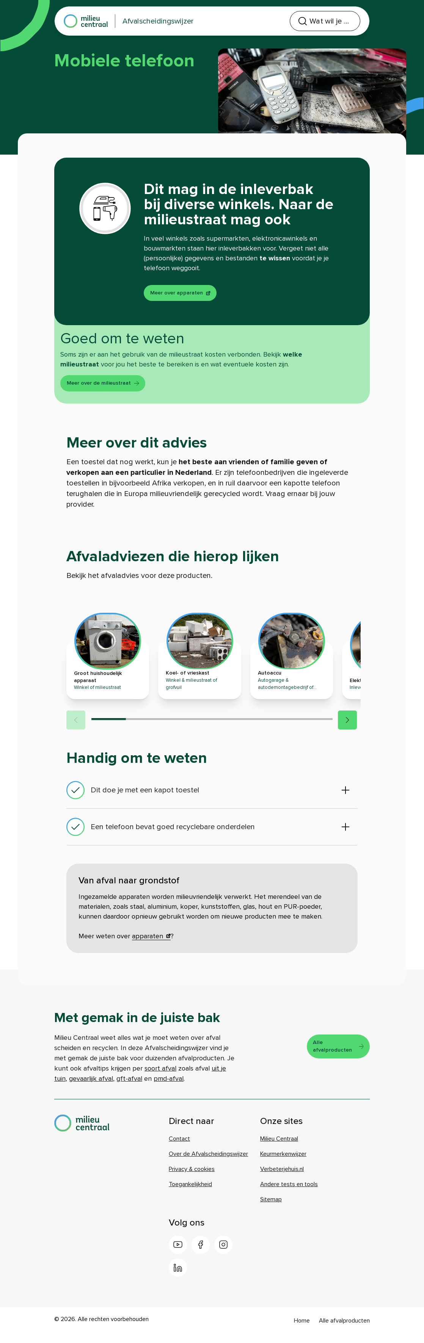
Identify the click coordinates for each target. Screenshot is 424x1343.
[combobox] (298, 21)
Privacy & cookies (192, 1178)
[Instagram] (223, 1253)
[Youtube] (178, 1253)
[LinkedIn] (178, 1276)
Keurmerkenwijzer (283, 1162)
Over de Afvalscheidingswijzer (208, 1162)
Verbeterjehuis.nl (282, 1178)
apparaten (151, 945)
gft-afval (129, 1087)
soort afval (160, 1077)
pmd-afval (169, 1087)
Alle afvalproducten (334, 1055)
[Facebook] (201, 1253)
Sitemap (271, 1208)
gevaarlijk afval (91, 1087)
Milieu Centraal (279, 1147)
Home (302, 1329)
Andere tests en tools (289, 1193)
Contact (179, 1147)
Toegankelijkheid (190, 1193)
